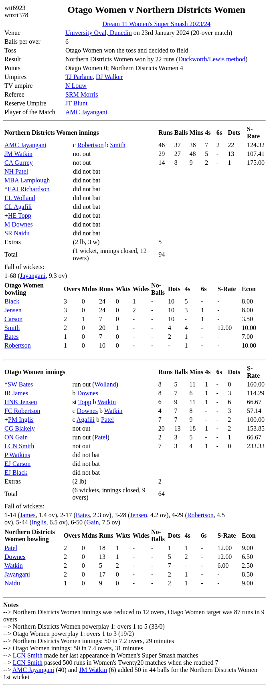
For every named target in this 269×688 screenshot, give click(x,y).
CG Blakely (19, 428)
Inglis (39, 522)
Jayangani (33, 275)
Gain (92, 522)
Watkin (106, 402)
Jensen (13, 310)
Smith (117, 145)
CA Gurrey (18, 162)
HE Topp (19, 215)
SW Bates (20, 384)
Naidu (12, 583)
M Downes (18, 224)
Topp (84, 402)
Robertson (90, 145)
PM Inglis (21, 419)
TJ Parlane (79, 76)
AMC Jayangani (86, 112)
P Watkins (17, 454)
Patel (107, 419)
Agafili (86, 419)
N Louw (76, 85)
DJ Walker (109, 76)
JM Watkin (18, 153)
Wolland (105, 384)
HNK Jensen (20, 402)
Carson (13, 319)
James (28, 515)
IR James (16, 393)
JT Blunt (76, 103)
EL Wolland (19, 197)
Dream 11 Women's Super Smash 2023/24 (156, 23)
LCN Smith (19, 446)
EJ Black (15, 472)
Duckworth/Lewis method (212, 59)
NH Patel (16, 171)
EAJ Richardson (28, 189)
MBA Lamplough (27, 180)
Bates (11, 336)
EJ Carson (17, 463)
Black (11, 301)
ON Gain (16, 437)
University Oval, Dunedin (98, 32)
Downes (87, 393)
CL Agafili (18, 206)
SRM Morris (81, 94)
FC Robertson (22, 410)
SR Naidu (17, 233)
